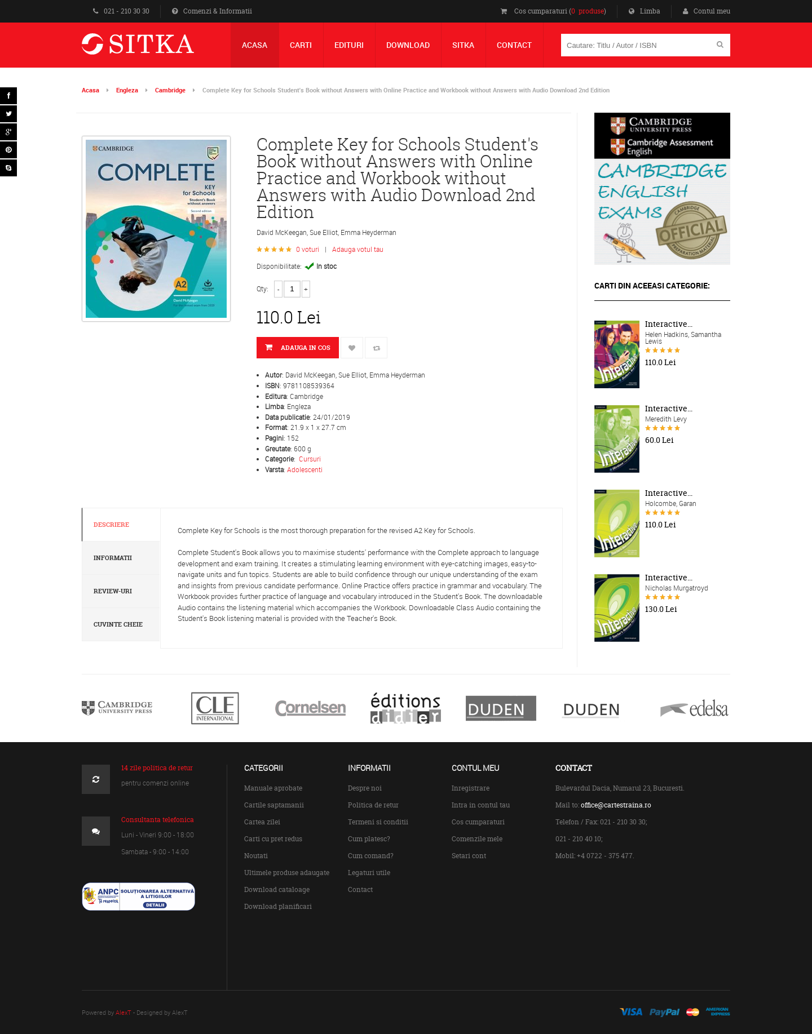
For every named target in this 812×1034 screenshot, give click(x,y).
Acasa (90, 90)
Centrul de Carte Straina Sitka (154, 48)
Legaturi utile (369, 872)
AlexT (123, 1012)
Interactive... (668, 324)
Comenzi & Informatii (212, 11)
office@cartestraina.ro (616, 805)
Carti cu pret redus (273, 839)
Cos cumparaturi (478, 822)
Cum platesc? (369, 839)
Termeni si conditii (378, 822)
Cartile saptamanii (274, 805)
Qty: (262, 288)
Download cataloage (277, 889)
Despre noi (365, 788)
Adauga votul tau (357, 249)
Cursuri (310, 458)
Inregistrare (470, 788)
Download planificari (278, 906)
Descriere (111, 524)
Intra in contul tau (481, 805)
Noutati (256, 855)
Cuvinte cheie (118, 624)
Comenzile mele (477, 839)
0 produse (587, 11)
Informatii (113, 557)
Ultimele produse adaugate (286, 872)
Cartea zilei (262, 822)
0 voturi (307, 249)
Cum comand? (371, 855)
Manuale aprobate (273, 788)
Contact (360, 889)
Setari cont (469, 855)
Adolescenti (305, 469)
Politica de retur (373, 805)
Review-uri (113, 591)
